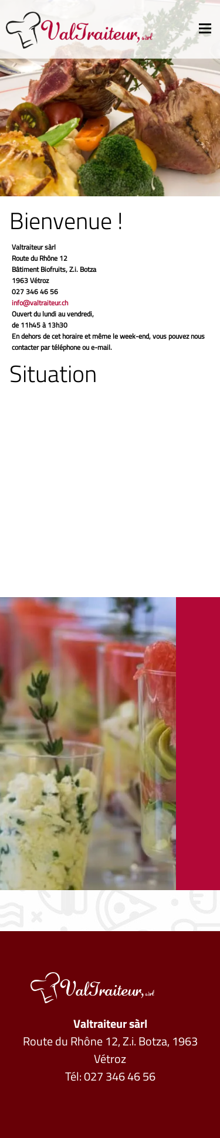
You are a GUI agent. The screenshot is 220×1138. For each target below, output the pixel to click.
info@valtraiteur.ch (40, 302)
